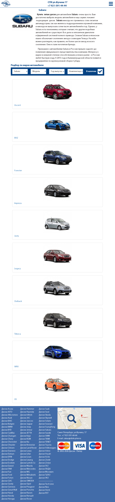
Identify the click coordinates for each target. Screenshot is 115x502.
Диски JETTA (26, 433)
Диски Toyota (45, 445)
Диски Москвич (46, 472)
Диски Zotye (45, 463)
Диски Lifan (25, 454)
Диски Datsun (7, 454)
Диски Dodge (7, 460)
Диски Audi (6, 418)
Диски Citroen (8, 448)
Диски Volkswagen (47, 448)
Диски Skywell (45, 418)
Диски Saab (44, 409)
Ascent (17, 105)
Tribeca (17, 334)
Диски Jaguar (26, 424)
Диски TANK (44, 439)
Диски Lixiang (26, 460)
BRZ (16, 138)
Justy (16, 236)
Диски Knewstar (27, 445)
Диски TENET (45, 442)
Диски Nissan (26, 478)
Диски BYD (6, 430)
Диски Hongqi (8, 499)
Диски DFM (6, 457)
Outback (18, 301)
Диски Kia (24, 442)
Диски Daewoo (8, 451)
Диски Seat (44, 412)
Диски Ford (6, 475)
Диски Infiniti (26, 415)
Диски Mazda (26, 466)
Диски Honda (7, 496)
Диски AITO (6, 412)
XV (15, 399)
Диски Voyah (45, 454)
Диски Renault (27, 496)
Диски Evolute (8, 463)
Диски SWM (44, 436)
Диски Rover (26, 499)
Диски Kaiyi (25, 436)
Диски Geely (7, 484)
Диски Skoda (45, 415)
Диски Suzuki (45, 433)
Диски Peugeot (27, 487)
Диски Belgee (7, 424)
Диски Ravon (26, 493)
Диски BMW (7, 427)
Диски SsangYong (47, 427)
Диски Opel (25, 484)
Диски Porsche (27, 490)
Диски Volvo (44, 451)
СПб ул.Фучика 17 (57, 2)
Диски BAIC (6, 421)
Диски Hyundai (27, 412)
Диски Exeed (7, 466)
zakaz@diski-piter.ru (72, 438)
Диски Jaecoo (26, 421)
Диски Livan (25, 457)
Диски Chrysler (8, 445)
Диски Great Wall (9, 490)
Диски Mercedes (28, 469)
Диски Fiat (6, 472)
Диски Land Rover (28, 448)
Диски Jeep (25, 427)
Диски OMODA (27, 481)
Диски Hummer (27, 409)
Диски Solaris (45, 421)
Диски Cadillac (8, 433)
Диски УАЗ (44, 478)
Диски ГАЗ (43, 466)
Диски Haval (7, 493)
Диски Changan (8, 436)
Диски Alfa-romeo (9, 415)
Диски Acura (7, 409)
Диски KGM (25, 439)
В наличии (91, 71)
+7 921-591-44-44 (57, 6)
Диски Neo (44, 487)
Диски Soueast (45, 424)
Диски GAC (6, 481)
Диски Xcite (44, 457)
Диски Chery (7, 439)
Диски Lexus (26, 451)
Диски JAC (25, 418)
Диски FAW (6, 469)
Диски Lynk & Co (27, 463)
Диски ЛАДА (45, 469)
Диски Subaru (45, 430)
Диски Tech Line (46, 484)
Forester (18, 171)
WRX (16, 367)
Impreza (18, 203)
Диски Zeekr (44, 460)
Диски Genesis (8, 487)
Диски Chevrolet (9, 442)
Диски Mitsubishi (28, 475)
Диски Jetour (26, 430)
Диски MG (25, 472)
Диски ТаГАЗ (44, 475)
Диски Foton (7, 478)
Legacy (17, 269)
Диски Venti (44, 490)
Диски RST (44, 493)
